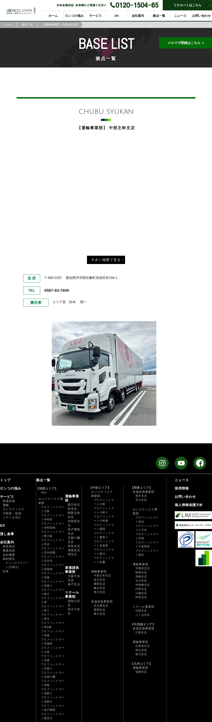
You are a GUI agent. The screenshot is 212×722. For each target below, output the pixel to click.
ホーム (53, 15)
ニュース (180, 15)
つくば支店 (142, 614)
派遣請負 (9, 501)
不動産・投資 (12, 513)
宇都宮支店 (142, 568)
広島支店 (141, 632)
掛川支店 (99, 579)
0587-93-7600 (56, 290)
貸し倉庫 (7, 534)
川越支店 (141, 593)
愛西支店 (99, 583)
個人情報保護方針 (189, 505)
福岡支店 (141, 671)
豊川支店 (99, 592)
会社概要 (9, 554)
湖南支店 (74, 550)
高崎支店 (141, 576)
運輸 (6, 505)
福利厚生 (9, 558)
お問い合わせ (201, 15)
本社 (44, 492)
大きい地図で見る (106, 260)
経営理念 (9, 546)
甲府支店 (141, 597)
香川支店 (141, 654)
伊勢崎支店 (142, 584)
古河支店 (141, 580)
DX (116, 15)
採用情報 (182, 488)
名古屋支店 (101, 605)
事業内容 (9, 550)
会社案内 (138, 15)
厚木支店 (141, 495)
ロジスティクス (13, 509)
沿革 (6, 571)
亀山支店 (99, 587)
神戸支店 (74, 584)
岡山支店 (141, 650)
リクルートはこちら (187, 5)
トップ (5, 480)
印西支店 (141, 589)
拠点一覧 (159, 15)
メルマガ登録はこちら (184, 43)
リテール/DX (11, 517)
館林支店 (141, 572)
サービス (95, 15)
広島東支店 (142, 645)
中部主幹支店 (102, 575)
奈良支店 (74, 546)
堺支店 (72, 554)
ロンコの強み (74, 15)
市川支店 (141, 499)
